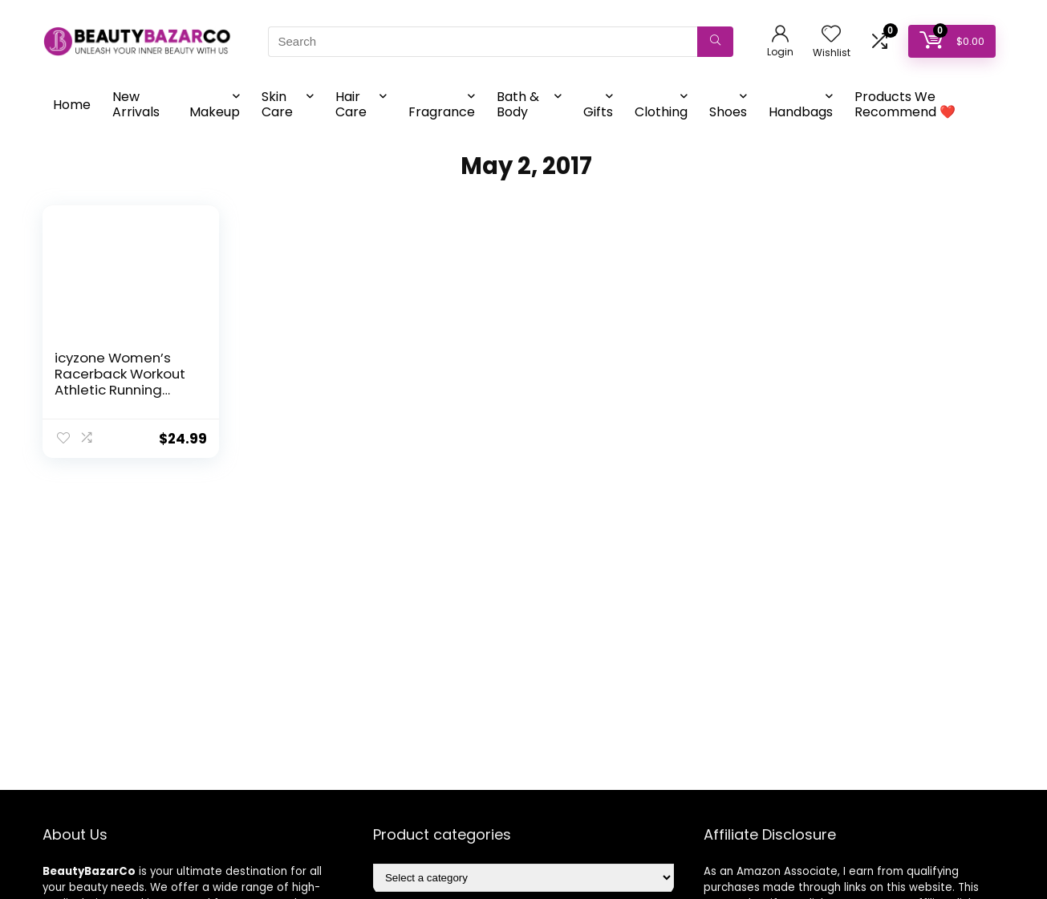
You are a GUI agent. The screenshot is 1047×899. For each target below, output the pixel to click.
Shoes (728, 112)
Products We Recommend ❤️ (905, 104)
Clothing (661, 112)
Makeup (214, 112)
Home (72, 104)
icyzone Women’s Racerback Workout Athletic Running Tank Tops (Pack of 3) (120, 389)
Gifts (598, 112)
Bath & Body (518, 104)
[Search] (715, 41)
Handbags (801, 112)
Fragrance (441, 112)
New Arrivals (136, 104)
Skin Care (277, 104)
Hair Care (351, 104)
